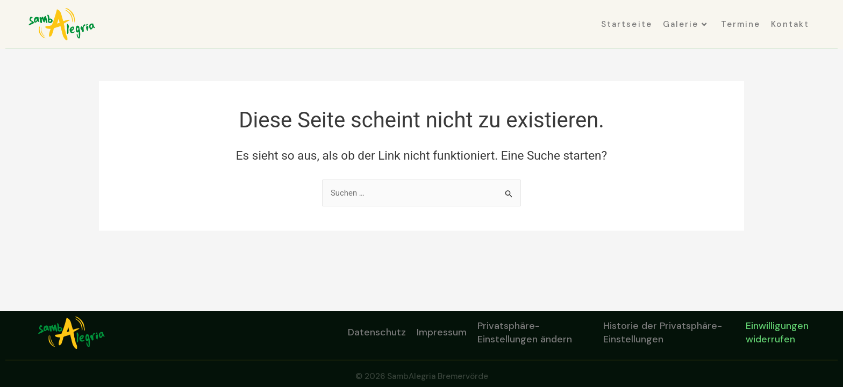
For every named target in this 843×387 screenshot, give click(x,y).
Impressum (442, 332)
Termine (741, 24)
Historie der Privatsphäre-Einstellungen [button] (662, 332)
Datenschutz (377, 332)
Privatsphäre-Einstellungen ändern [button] (524, 332)
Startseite (626, 24)
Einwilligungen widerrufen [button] (777, 332)
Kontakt (790, 24)
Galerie (685, 24)
